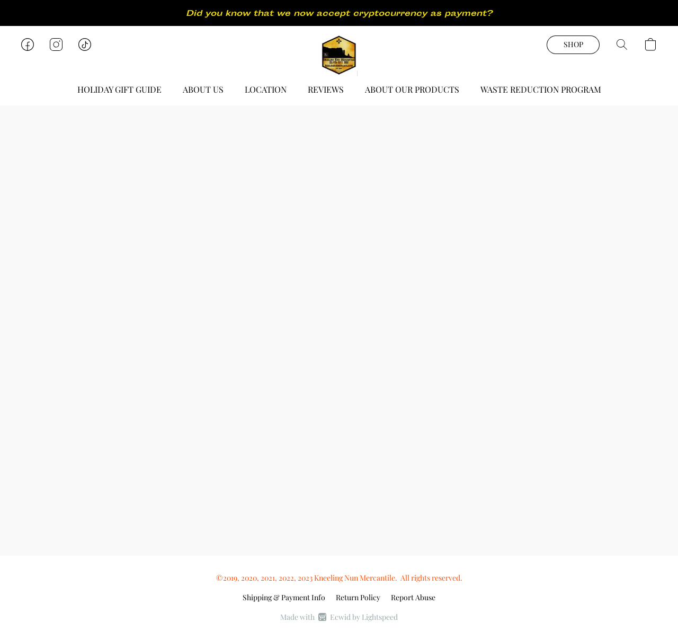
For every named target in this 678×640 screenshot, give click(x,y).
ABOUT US (203, 89)
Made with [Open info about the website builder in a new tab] (339, 617)
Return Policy (358, 597)
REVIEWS (326, 89)
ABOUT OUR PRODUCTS (412, 89)
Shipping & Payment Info (284, 597)
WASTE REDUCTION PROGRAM (540, 89)
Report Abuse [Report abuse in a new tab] (413, 597)
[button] (339, 55)
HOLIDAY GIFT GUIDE (119, 89)
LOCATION (266, 89)
